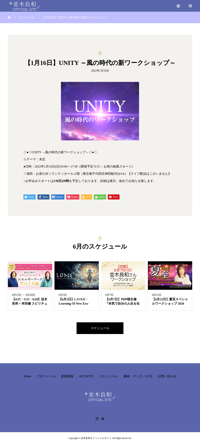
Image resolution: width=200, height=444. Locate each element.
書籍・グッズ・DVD (137, 376)
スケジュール (100, 328)
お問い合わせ (167, 376)
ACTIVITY (86, 376)
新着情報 (67, 376)
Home (27, 376)
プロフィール (46, 376)
